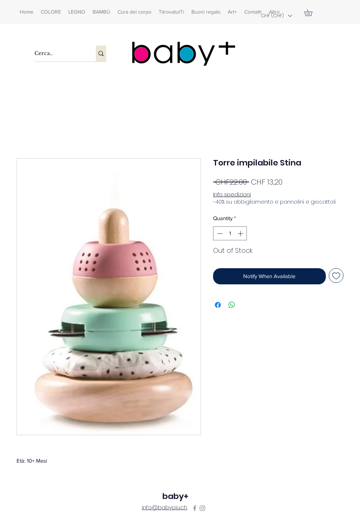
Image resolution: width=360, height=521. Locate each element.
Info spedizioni (232, 194)
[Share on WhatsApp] (231, 304)
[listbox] (276, 15)
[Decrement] (219, 233)
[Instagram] (202, 508)
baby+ (175, 496)
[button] (276, 15)
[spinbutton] (230, 233)
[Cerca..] (57, 53)
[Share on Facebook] (217, 304)
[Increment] (241, 233)
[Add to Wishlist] (336, 275)
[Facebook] (194, 508)
